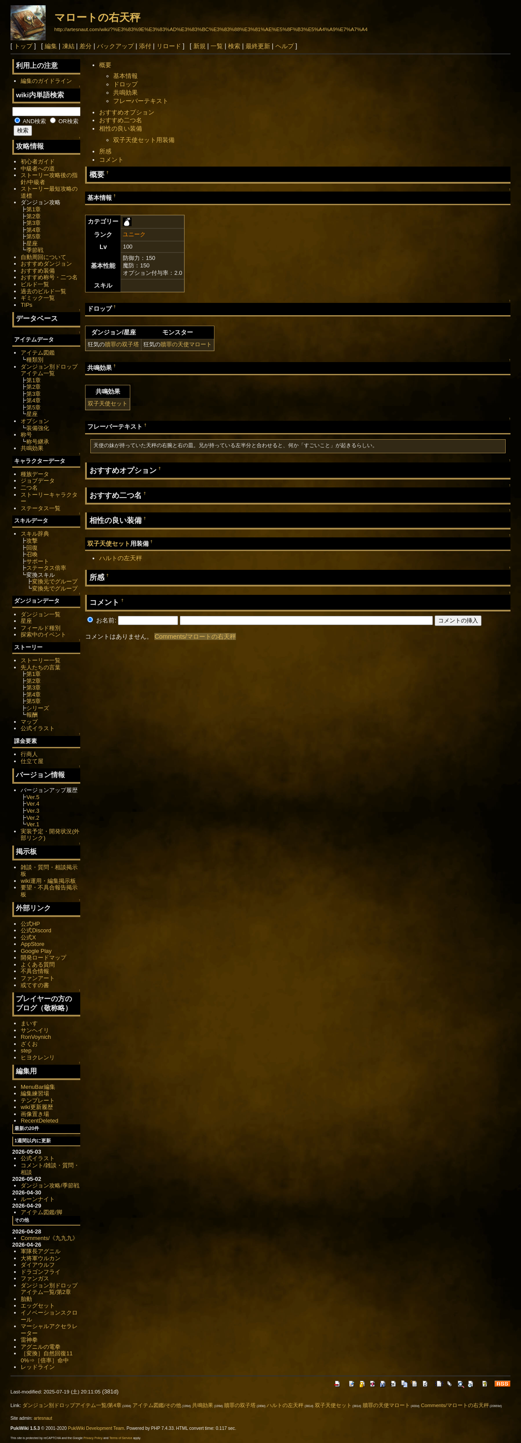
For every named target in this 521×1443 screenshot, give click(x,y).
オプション (35, 421)
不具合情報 (35, 971)
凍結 (68, 46)
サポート (37, 561)
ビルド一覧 (35, 284)
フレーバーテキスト (140, 100)
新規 (199, 46)
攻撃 (32, 540)
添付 (145, 46)
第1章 (33, 209)
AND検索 (30, 121)
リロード (169, 46)
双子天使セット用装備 (144, 139)
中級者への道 (38, 168)
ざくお (29, 1044)
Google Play (36, 951)
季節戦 (34, 250)
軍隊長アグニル (41, 1251)
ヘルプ (284, 46)
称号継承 (37, 441)
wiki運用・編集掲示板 (48, 881)
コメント (111, 159)
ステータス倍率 (46, 568)
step (26, 1050)
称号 (26, 434)
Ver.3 (32, 810)
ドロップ (125, 84)
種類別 (34, 359)
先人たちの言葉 (41, 667)
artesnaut (43, 1418)
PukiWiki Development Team (96, 1428)
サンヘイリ (35, 1030)
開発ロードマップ (43, 957)
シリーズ (37, 708)
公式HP (30, 924)
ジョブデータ (38, 480)
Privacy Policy (93, 1437)
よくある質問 (38, 964)
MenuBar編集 (38, 1087)
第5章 (33, 236)
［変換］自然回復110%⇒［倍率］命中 (46, 1357)
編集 (51, 46)
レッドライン (38, 1367)
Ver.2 (32, 817)
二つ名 (29, 487)
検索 (234, 46)
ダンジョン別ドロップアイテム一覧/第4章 (71, 1405)
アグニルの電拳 (41, 1346)
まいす (29, 1023)
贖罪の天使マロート (186, 344)
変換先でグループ (55, 588)
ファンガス (35, 1278)
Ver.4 (32, 803)
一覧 (217, 46)
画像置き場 (35, 1114)
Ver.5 (32, 797)
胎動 (26, 1299)
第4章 (33, 230)
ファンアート (38, 978)
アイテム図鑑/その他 (156, 1405)
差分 (85, 46)
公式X (28, 937)
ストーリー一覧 (41, 660)
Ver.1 (32, 824)
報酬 (32, 714)
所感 (105, 151)
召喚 (32, 554)
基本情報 (125, 75)
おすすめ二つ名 (120, 120)
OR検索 (64, 121)
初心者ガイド (38, 161)
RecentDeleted (39, 1120)
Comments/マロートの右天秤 (195, 636)
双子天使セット (108, 403)
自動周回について (43, 257)
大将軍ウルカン (41, 1258)
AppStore (32, 944)
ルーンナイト (38, 1199)
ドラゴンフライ (41, 1272)
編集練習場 (35, 1093)
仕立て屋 (32, 761)
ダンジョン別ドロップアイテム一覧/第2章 (49, 1289)
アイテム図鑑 (38, 352)
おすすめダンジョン (46, 263)
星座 (32, 243)
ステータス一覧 (41, 508)
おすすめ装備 (38, 270)
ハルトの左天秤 (120, 558)
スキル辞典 (35, 533)
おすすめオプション (126, 112)
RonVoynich (36, 1037)
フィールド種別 (41, 628)
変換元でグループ (55, 581)
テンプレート (38, 1100)
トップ (23, 46)
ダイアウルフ (38, 1265)
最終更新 (258, 46)
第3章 (33, 223)
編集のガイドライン (46, 81)
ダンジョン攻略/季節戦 (50, 1185)
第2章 (33, 216)
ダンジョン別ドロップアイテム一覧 (49, 370)
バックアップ (115, 46)
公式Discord (36, 930)
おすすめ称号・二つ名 (49, 277)
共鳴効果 (125, 92)
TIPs (26, 305)
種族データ (35, 474)
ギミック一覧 (38, 298)
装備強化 (37, 428)
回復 (32, 547)
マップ (29, 721)
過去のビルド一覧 (43, 291)
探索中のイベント (43, 634)
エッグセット (38, 1305)
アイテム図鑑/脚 (41, 1212)
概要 (105, 64)
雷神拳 (29, 1339)
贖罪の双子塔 (122, 344)
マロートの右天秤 (97, 17)
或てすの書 (35, 985)
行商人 (29, 754)
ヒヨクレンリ (38, 1057)
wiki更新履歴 (37, 1107)
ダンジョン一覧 (41, 614)
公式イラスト (38, 728)
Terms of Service (120, 1437)
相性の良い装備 (120, 128)
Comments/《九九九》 (49, 1238)
